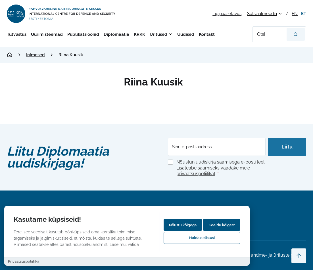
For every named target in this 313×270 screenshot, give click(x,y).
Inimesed (35, 54)
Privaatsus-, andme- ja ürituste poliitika (265, 255)
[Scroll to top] (298, 255)
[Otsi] (296, 34)
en (295, 13)
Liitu (287, 147)
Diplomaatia (116, 34)
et (303, 13)
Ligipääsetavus (226, 13)
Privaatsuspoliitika (23, 261)
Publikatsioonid (83, 34)
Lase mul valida (124, 244)
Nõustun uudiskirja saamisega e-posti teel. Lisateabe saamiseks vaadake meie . (220, 168)
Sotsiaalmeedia (262, 13)
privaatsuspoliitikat (195, 173)
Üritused (158, 34)
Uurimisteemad (47, 34)
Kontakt (207, 34)
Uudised (185, 34)
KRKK (139, 34)
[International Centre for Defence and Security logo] (61, 14)
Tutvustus (16, 34)
